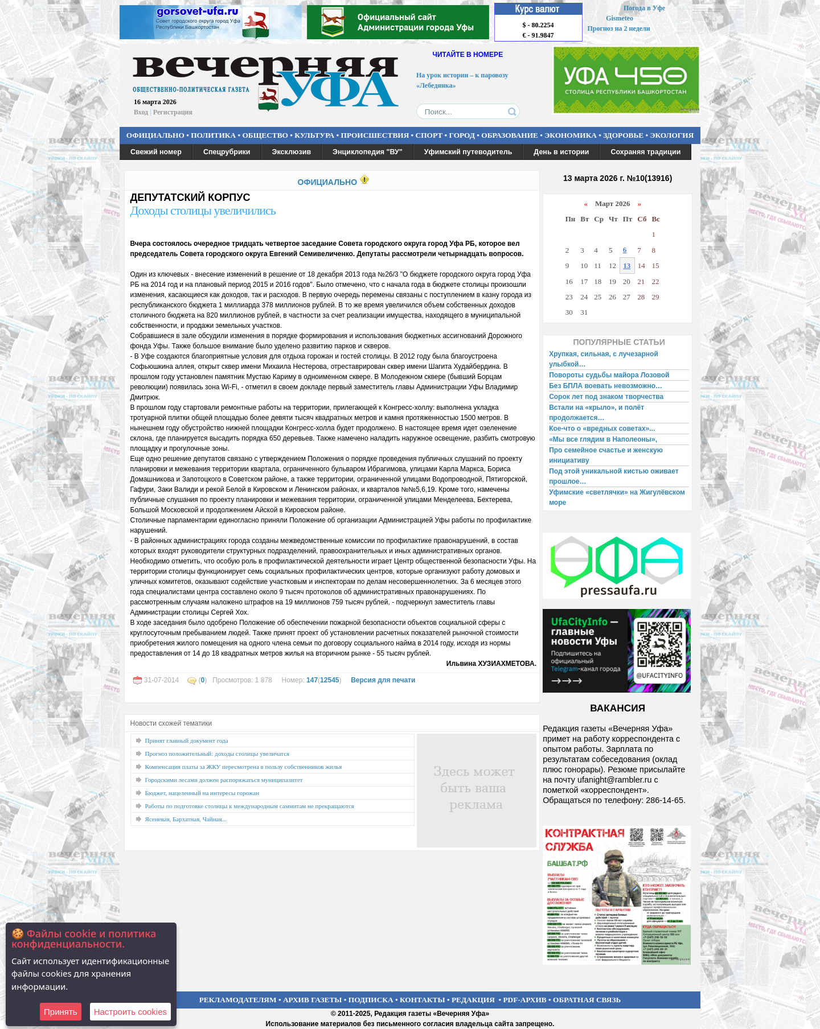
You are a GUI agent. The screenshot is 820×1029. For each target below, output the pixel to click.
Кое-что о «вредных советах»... (602, 429)
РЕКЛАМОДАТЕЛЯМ (238, 999)
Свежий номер (156, 152)
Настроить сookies (130, 1011)
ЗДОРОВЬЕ (623, 135)
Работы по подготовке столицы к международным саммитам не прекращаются (249, 805)
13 (626, 265)
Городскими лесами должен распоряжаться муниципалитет (224, 779)
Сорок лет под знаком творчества (606, 397)
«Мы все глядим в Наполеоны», (603, 439)
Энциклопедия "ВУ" (368, 152)
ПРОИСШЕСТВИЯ (375, 135)
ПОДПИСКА (370, 999)
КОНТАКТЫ (422, 999)
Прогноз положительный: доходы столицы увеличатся (217, 753)
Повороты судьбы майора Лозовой (609, 375)
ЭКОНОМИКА (570, 135)
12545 (329, 680)
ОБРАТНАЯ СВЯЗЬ (587, 999)
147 (312, 680)
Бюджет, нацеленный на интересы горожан (202, 792)
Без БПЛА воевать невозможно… (605, 386)
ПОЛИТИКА (213, 135)
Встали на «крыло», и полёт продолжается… (596, 413)
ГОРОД (462, 135)
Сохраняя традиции (645, 152)
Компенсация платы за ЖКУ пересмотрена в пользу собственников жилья (243, 766)
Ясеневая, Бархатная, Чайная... (186, 819)
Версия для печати (383, 680)
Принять (60, 1011)
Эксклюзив (291, 152)
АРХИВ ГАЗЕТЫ (312, 999)
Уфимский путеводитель (468, 152)
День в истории (561, 152)
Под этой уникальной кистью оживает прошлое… (613, 476)
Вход (141, 112)
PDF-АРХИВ (524, 999)
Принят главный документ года (186, 740)
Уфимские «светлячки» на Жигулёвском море (617, 497)
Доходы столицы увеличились (203, 210)
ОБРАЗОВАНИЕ (509, 135)
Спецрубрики (227, 152)
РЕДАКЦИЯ (473, 999)
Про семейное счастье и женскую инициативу (606, 455)
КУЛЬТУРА (314, 135)
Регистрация (172, 112)
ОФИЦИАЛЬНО (155, 135)
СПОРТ (429, 135)
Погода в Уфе (644, 8)
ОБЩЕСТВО (265, 135)
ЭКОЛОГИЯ (672, 135)
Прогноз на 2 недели (619, 28)
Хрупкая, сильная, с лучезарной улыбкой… (603, 359)
